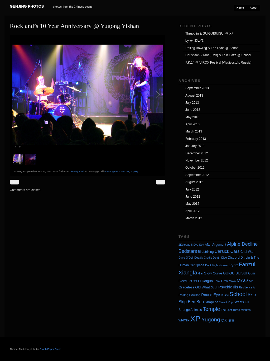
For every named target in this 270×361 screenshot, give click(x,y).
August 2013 (194, 95)
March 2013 (193, 131)
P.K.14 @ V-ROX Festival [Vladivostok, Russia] (218, 62)
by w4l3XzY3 (194, 40)
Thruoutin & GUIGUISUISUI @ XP (209, 33)
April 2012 (192, 211)
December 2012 (196, 153)
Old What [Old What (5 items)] (202, 287)
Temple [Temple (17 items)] (211, 309)
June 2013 (192, 110)
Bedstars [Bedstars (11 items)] (188, 251)
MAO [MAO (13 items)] (242, 280)
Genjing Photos (27, 6)
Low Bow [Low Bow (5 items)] (221, 281)
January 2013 (195, 146)
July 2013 (192, 102)
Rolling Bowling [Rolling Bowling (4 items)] (189, 295)
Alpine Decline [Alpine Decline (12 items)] (242, 244)
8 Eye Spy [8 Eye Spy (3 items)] (197, 244)
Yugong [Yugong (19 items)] (210, 319)
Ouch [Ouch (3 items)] (214, 287)
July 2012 (192, 189)
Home (240, 7)
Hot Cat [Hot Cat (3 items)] (192, 281)
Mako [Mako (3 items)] (232, 281)
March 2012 (193, 218)
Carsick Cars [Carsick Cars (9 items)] (227, 251)
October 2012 (195, 167)
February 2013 (195, 139)
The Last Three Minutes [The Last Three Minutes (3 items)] (235, 309)
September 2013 (197, 88)
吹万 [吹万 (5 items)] (224, 320)
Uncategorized (77, 171)
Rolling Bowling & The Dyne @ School (212, 48)
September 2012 (197, 175)
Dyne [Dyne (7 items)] (233, 265)
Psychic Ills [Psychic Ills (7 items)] (228, 287)
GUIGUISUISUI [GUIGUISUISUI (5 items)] (235, 273)
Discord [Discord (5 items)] (234, 257)
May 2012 (192, 204)
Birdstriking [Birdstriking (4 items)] (206, 252)
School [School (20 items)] (238, 294)
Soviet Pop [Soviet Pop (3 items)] (226, 302)
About (253, 7)
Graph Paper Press (50, 349)
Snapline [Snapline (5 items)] (211, 302)
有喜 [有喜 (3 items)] (231, 320)
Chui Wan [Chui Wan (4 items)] (247, 252)
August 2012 (194, 182)
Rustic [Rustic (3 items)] (225, 295)
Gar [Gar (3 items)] (200, 273)
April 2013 (192, 124)
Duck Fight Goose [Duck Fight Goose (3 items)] (216, 265)
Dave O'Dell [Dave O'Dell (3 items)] (186, 257)
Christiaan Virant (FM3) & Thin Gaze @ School (218, 55)
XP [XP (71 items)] (195, 318)
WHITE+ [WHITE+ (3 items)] (184, 320)
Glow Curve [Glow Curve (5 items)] (213, 273)
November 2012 (196, 160)
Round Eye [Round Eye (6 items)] (210, 295)
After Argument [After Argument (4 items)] (215, 244)
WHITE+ (125, 171)
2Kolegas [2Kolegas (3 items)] (184, 244)
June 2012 (192, 196)
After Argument (112, 171)
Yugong (134, 171)
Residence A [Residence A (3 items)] (247, 287)
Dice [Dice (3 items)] (224, 257)
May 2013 (192, 117)
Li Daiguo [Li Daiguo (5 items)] (205, 281)
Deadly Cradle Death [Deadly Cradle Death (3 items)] (207, 257)
